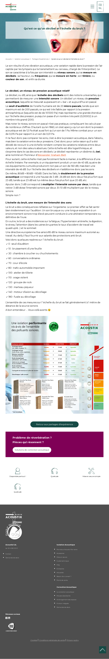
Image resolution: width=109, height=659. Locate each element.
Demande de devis (12, 558)
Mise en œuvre (62, 557)
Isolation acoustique (22, 59)
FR (100, 4)
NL (100, 8)
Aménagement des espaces (66, 600)
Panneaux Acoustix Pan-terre (67, 549)
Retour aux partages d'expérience (54, 424)
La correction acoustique (65, 592)
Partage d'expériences (40, 59)
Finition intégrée (63, 603)
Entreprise (60, 569)
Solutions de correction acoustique (32, 450)
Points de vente (62, 580)
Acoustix (9, 59)
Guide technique (63, 561)
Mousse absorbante (63, 596)
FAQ (58, 565)
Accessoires (60, 553)
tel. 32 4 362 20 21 (12, 548)
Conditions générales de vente (52, 640)
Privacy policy (73, 640)
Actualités (60, 572)
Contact (8, 554)
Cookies (33, 640)
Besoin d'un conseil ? (64, 576)
